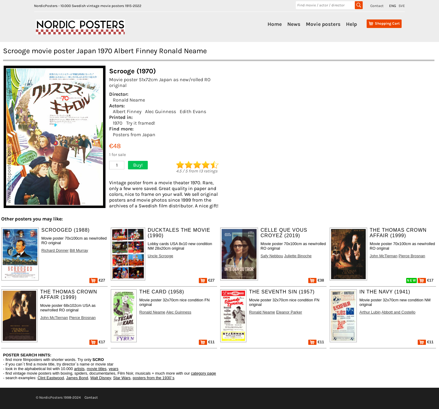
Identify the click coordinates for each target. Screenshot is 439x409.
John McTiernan (383, 256)
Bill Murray (79, 250)
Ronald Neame (129, 100)
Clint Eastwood (50, 378)
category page (203, 373)
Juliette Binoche (298, 256)
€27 (97, 280)
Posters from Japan (134, 134)
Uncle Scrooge (160, 256)
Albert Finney (127, 111)
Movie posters (323, 24)
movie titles (96, 368)
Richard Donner (55, 250)
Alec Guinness (160, 111)
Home (275, 24)
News (293, 24)
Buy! (138, 165)
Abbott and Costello (399, 312)
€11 (207, 342)
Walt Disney (100, 378)
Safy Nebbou (272, 256)
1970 (118, 123)
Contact (377, 6)
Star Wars (121, 378)
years (114, 368)
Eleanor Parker (289, 312)
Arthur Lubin (370, 312)
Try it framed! (140, 123)
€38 (316, 280)
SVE (402, 6)
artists (79, 368)
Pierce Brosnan (412, 256)
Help (351, 24)
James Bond (77, 378)
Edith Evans (193, 111)
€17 (426, 280)
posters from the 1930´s (154, 378)
